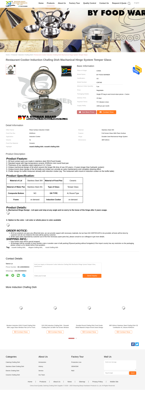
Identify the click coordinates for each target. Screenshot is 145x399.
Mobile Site (114, 381)
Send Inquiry (92, 276)
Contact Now (107, 112)
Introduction (42, 362)
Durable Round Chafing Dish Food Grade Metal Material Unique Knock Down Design (89, 326)
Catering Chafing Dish (13, 362)
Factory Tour (74, 3)
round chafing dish (51, 247)
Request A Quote (119, 3)
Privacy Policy (97, 381)
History (40, 366)
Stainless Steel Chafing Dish (15, 366)
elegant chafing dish (35, 247)
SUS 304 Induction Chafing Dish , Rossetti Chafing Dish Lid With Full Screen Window (55, 326)
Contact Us (104, 3)
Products (50, 3)
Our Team (41, 375)
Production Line (76, 362)
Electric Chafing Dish (12, 370)
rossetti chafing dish (18, 247)
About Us (62, 3)
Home (41, 3)
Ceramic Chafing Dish (13, 375)
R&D (72, 370)
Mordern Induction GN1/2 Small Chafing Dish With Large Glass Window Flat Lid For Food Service (20, 326)
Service (40, 370)
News (69, 381)
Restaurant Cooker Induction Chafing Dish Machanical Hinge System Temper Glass (61, 55)
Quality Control (89, 3)
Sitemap (82, 381)
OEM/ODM (74, 366)
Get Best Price (86, 112)
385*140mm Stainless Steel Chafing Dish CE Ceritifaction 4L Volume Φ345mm (123, 326)
